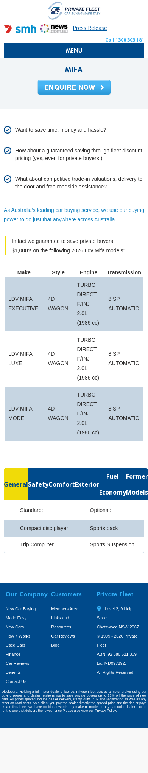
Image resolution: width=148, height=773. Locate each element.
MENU (74, 50)
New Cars (15, 627)
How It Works (18, 636)
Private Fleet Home (74, 10)
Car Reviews (17, 663)
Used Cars (15, 645)
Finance (13, 654)
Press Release (90, 27)
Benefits (13, 672)
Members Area (64, 609)
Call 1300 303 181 (124, 39)
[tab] (16, 484)
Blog (55, 645)
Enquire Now (74, 88)
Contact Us (16, 681)
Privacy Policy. (106, 710)
